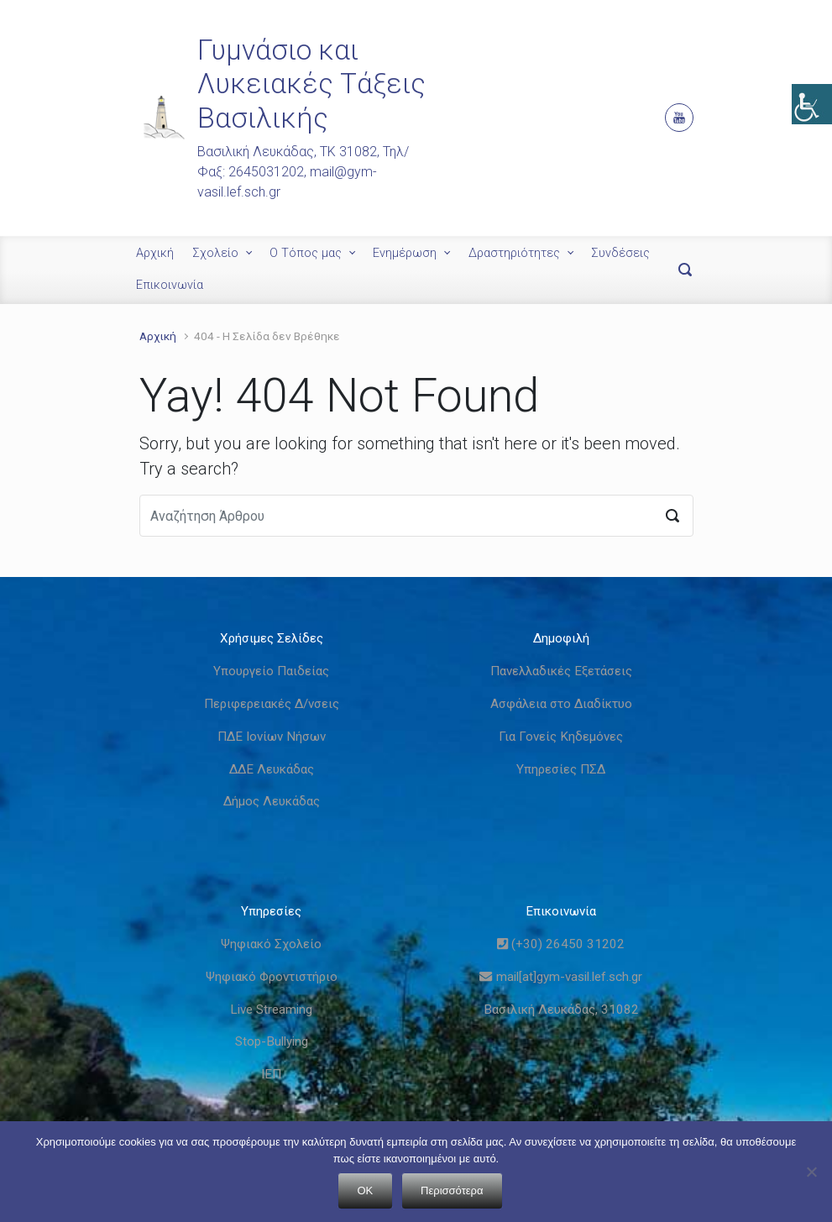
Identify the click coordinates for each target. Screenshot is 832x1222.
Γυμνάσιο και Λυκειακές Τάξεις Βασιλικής (311, 84)
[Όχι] (811, 1171)
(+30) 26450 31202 (561, 944)
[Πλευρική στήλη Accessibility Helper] (812, 104)
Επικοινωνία (169, 285)
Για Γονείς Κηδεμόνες (561, 736)
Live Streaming (271, 1009)
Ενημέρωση (405, 253)
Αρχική (155, 253)
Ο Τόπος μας (305, 253)
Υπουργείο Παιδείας (271, 671)
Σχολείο (215, 253)
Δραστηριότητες (514, 253)
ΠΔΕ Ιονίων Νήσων (271, 736)
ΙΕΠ (271, 1074)
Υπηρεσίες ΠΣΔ (560, 769)
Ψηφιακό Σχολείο (271, 944)
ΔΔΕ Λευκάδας (271, 769)
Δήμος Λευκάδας (271, 801)
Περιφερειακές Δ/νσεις (271, 703)
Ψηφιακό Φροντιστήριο (272, 976)
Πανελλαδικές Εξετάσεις (561, 671)
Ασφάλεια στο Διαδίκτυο (561, 703)
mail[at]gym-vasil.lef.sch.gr (560, 976)
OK (366, 1190)
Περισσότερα (452, 1190)
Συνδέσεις (620, 253)
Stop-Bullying (271, 1041)
